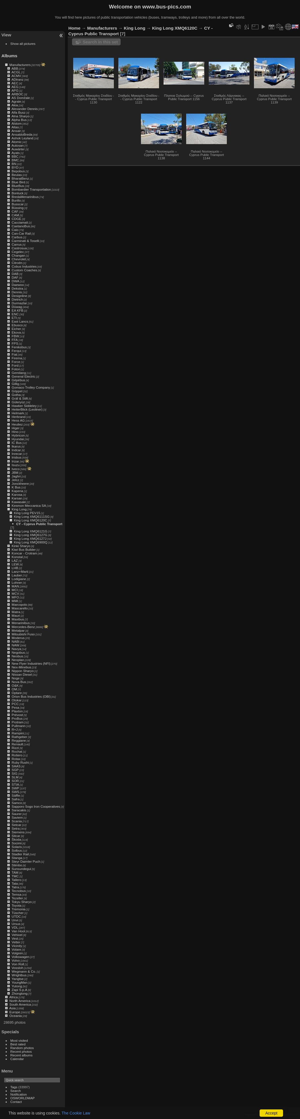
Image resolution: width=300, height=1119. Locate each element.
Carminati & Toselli (25, 241)
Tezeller (17, 898)
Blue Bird (18, 182)
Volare (16, 949)
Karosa (17, 494)
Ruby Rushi (20, 762)
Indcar (16, 450)
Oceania (15, 1015)
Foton (16, 369)
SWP (15, 788)
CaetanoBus (21, 226)
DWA (15, 281)
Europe (14, 1012)
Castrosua (19, 248)
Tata (15, 883)
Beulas (17, 175)
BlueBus (18, 186)
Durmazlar (19, 303)
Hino (15, 431)
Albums (9, 55)
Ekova (16, 332)
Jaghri (16, 476)
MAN (15, 586)
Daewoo (18, 285)
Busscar (18, 204)
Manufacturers (20, 65)
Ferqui (16, 351)
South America (20, 1004)
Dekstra (17, 288)
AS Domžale (21, 98)
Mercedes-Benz (23, 627)
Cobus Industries (24, 266)
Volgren (17, 953)
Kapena (17, 491)
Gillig (15, 384)
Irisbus (16, 457)
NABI (15, 641)
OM (14, 689)
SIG (14, 773)
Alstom (17, 123)
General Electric (23, 376)
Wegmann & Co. (24, 971)
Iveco (15, 469)
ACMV (16, 76)
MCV (15, 593)
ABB (15, 68)
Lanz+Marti (20, 571)
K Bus (16, 487)
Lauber (17, 575)
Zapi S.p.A (19, 990)
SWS (15, 792)
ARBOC (17, 94)
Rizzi (15, 748)
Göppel (17, 391)
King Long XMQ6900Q (30, 542)
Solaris (17, 847)
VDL (15, 927)
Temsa (16, 894)
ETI (14, 318)
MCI (15, 590)
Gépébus (18, 380)
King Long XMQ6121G (30, 531)
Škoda (16, 839)
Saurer (16, 814)
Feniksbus (19, 347)
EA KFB (17, 310)
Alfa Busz (19, 112)
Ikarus (16, 446)
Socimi (16, 843)
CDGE (16, 219)
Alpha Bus (19, 120)
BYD (15, 167)
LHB (15, 568)
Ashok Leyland (22, 138)
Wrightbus (19, 975)
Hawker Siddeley (24, 405)
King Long (19, 509)
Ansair (16, 131)
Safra (15, 799)
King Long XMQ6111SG (31, 516)
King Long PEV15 (27, 513)
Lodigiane (19, 579)
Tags (14, 1087)
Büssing (17, 208)
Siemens (18, 832)
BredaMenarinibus (25, 197)
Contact (16, 1101)
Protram (17, 722)
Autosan (18, 145)
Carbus (17, 237)
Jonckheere (20, 483)
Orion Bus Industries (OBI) (31, 696)
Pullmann (18, 726)
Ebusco (17, 325)
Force (16, 362)
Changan (18, 255)
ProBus (17, 718)
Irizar (15, 461)
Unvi (15, 920)
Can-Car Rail (21, 233)
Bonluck (17, 193)
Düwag (17, 307)
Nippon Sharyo (23, 671)
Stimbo (17, 865)
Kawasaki (19, 502)
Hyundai (18, 439)
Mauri (16, 615)
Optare (17, 693)
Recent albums (21, 1055)
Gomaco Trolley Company (31, 387)
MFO (15, 597)
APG (15, 90)
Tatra (15, 887)
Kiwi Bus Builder (24, 549)
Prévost (17, 715)
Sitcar (16, 836)
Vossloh (17, 968)
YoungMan (19, 982)
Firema (17, 358)
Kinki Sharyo (21, 546)
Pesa (15, 707)
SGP (15, 770)
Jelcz (15, 480)
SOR (15, 781)
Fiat (14, 354)
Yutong (17, 986)
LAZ (15, 560)
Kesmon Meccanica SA (29, 505)
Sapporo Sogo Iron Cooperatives (36, 806)
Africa (13, 997)
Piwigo (266, 1114)
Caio (15, 230)
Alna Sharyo (21, 116)
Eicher (16, 329)
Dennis (17, 292)
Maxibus (18, 619)
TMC (15, 876)
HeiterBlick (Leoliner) (27, 409)
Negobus (18, 652)
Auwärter (18, 149)
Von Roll (18, 964)
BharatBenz (20, 178)
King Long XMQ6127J (30, 538)
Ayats (16, 153)
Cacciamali (20, 222)
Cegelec (18, 252)
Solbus (17, 850)
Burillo (16, 200)
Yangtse (17, 979)
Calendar (17, 1059)
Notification (18, 1094)
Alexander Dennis (25, 109)
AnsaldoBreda (22, 134)
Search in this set (100, 41)
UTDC (16, 916)
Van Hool (18, 931)
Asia (12, 1008)
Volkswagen (20, 957)
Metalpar (18, 630)
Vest (15, 938)
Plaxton (17, 711)
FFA (15, 340)
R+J (15, 729)
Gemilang (19, 373)
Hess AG (18, 420)
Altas (15, 127)
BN (14, 164)
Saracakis (19, 810)
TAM (15, 872)
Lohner (17, 582)
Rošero (17, 755)
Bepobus (18, 171)
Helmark (18, 413)
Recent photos (21, 1051)
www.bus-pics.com (166, 7)
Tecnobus (19, 891)
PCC (15, 704)
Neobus (17, 656)
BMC (15, 160)
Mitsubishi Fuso (23, 634)
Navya (16, 649)
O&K (15, 685)
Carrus (16, 244)
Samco (17, 803)
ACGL (16, 72)
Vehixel (17, 935)
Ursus (16, 924)
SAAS (16, 766)
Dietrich (17, 299)
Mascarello (20, 608)
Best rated (18, 1044)
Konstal (17, 557)
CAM (15, 215)
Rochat (17, 751)
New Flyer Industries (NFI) (31, 663)
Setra (15, 828)
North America (20, 1001)
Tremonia (18, 909)
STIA (15, 784)
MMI (15, 601)
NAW (15, 645)
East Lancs (20, 321)
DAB (15, 274)
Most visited (19, 1040)
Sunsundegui (21, 869)
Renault (17, 744)
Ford (15, 365)
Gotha (16, 395)
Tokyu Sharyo (22, 902)
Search (15, 1090)
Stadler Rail (20, 854)
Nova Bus (19, 682)
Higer (15, 428)
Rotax (16, 759)
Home (74, 28)
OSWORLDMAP (22, 1098)
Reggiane (19, 740)
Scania (17, 821)
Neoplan (18, 660)
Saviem (17, 817)
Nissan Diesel (22, 674)
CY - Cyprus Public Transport (39, 524)
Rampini (18, 733)
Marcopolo (19, 604)
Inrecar (17, 453)
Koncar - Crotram (24, 553)
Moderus (18, 638)
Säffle (16, 795)
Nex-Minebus (21, 667)
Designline (19, 296)
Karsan (17, 498)
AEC (15, 83)
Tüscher (18, 913)
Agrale (16, 101)
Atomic (17, 142)
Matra (16, 612)
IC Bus (16, 442)
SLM (15, 777)
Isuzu (15, 465)
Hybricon (18, 435)
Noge (15, 678)
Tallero (16, 880)
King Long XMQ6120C (30, 520)
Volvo (16, 960)
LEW (15, 564)
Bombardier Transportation (31, 189)
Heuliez (17, 424)
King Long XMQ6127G (30, 535)
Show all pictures (23, 43)
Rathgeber (19, 737)
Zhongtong (19, 993)
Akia (15, 105)
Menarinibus (21, 623)
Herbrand (18, 416)
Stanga (17, 858)
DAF (15, 277)
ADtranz (18, 79)
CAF (15, 211)
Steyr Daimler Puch (26, 861)
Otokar (16, 700)
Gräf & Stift (20, 398)
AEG (15, 87)
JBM (15, 472)
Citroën (17, 263)
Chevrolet (19, 259)
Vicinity (17, 946)
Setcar (16, 825)
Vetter (16, 942)
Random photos (22, 1048)
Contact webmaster (286, 1114)
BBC (15, 156)
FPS (15, 343)
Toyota (16, 905)
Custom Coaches (24, 270)
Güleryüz (18, 402)
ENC (15, 314)
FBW (15, 336)
